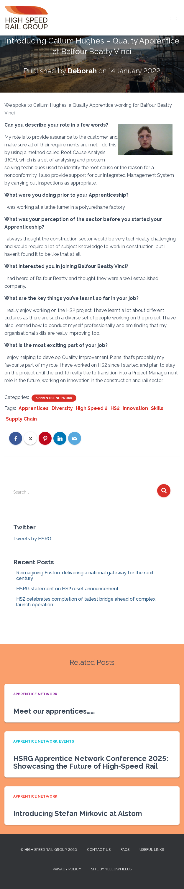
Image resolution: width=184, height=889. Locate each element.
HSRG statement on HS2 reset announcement (67, 588)
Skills (157, 408)
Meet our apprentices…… (54, 711)
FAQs (125, 850)
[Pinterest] (45, 438)
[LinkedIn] (59, 438)
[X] (30, 438)
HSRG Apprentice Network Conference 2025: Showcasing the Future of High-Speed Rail (90, 762)
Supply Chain (21, 419)
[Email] (74, 438)
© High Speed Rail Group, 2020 (48, 850)
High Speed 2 (92, 408)
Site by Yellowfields (111, 869)
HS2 (115, 408)
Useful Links (151, 850)
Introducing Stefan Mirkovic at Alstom (77, 813)
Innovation (135, 408)
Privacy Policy (67, 869)
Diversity (62, 408)
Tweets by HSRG (32, 539)
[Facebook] (15, 438)
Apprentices (34, 408)
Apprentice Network (54, 398)
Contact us (99, 850)
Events (66, 741)
